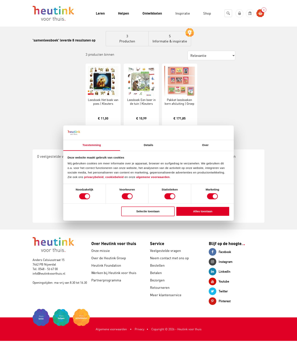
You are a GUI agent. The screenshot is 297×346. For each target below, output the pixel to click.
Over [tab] (205, 145)
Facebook (220, 252)
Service (157, 243)
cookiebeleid (115, 177)
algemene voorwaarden (153, 177)
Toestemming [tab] (91, 145)
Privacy (139, 329)
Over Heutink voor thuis (113, 243)
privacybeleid (93, 177)
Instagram (220, 262)
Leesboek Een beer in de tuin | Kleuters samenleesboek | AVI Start (141, 105)
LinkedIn (219, 271)
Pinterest (220, 301)
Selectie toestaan (148, 211)
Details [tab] (148, 145)
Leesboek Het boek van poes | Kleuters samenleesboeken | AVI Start (103, 105)
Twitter (218, 291)
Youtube (219, 281)
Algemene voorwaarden (111, 329)
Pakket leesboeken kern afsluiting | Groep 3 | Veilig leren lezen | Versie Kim (179, 105)
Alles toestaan (203, 211)
